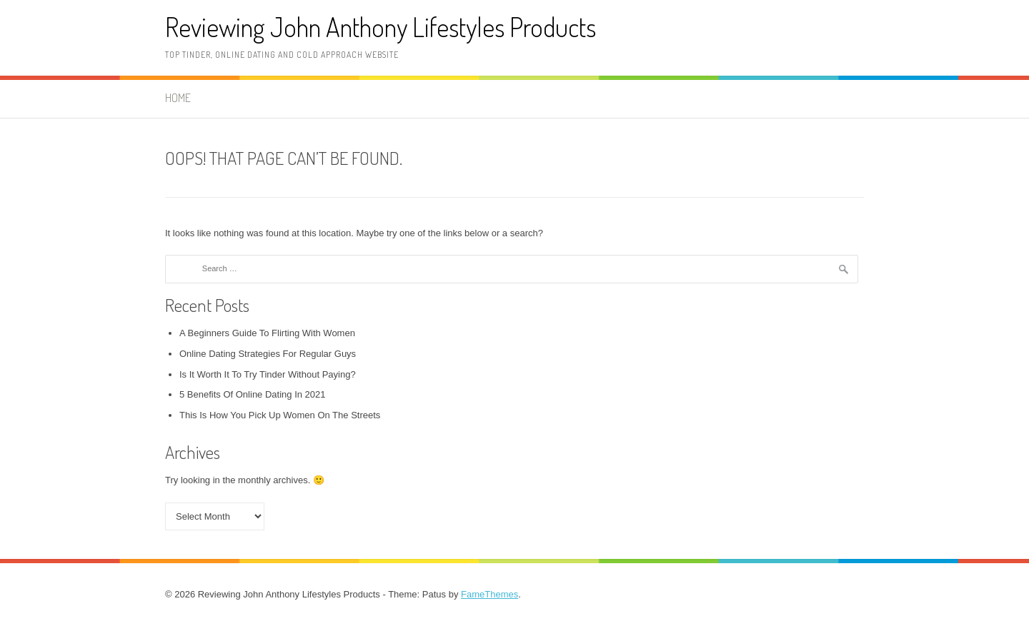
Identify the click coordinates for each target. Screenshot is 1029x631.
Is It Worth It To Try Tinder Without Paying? (267, 374)
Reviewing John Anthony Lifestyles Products (380, 27)
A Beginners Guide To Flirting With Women (267, 333)
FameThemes (489, 594)
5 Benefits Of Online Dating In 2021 (252, 394)
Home (178, 98)
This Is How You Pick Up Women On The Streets (279, 415)
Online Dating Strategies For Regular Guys (267, 353)
